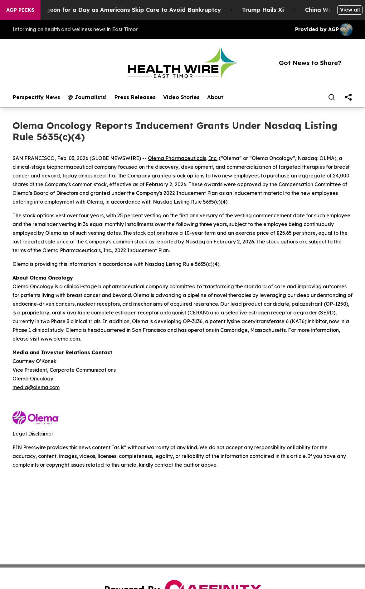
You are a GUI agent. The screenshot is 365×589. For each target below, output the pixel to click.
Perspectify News (36, 97)
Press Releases (135, 97)
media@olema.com (36, 387)
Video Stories (181, 97)
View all (350, 10)
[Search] (331, 97)
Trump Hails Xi (268, 9)
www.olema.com (60, 339)
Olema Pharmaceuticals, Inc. (182, 158)
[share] (348, 97)
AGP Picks (20, 10)
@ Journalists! (87, 97)
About (215, 97)
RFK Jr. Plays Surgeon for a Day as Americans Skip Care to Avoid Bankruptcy (114, 9)
